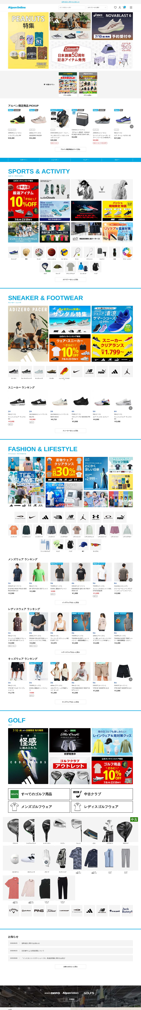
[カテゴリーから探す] (97, 8)
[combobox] (71, 8)
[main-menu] (131, 8)
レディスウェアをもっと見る (70, 652)
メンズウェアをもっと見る (70, 603)
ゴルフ (116, 160)
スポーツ (23, 160)
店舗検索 (71, 999)
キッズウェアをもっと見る (70, 702)
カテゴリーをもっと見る (70, 280)
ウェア (85, 160)
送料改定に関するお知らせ (70, 2)
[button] (132, 127)
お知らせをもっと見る (70, 967)
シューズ (54, 160)
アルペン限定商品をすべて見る (70, 149)
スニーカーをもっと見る (70, 431)
